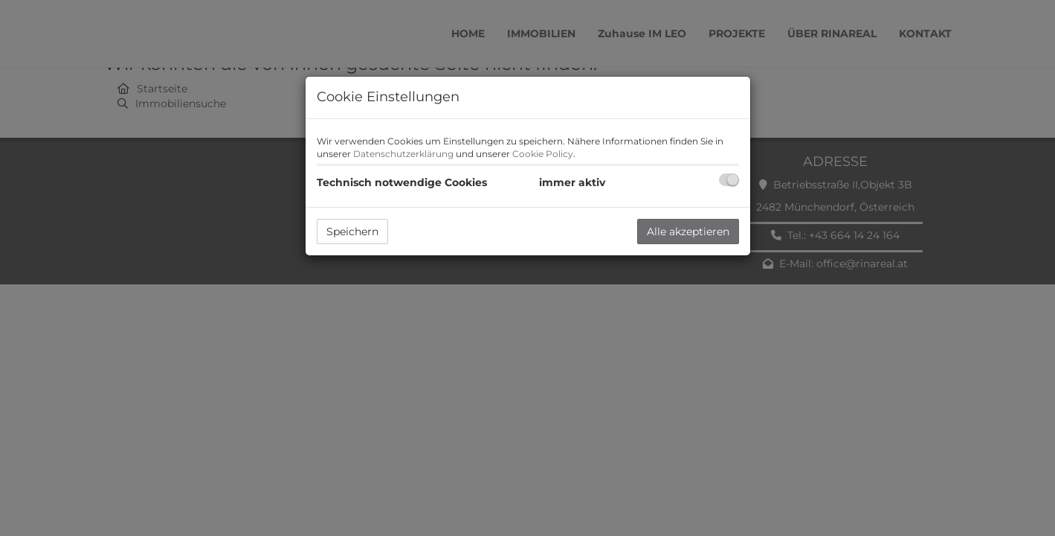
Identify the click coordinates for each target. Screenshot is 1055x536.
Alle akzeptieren (688, 231)
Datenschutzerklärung (403, 153)
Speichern (352, 231)
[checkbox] (729, 179)
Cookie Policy (542, 153)
